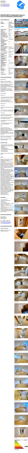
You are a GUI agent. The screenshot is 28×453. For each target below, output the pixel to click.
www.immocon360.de (6, 223)
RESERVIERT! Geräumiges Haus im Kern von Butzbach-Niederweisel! (12, 15)
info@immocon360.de (6, 5)
